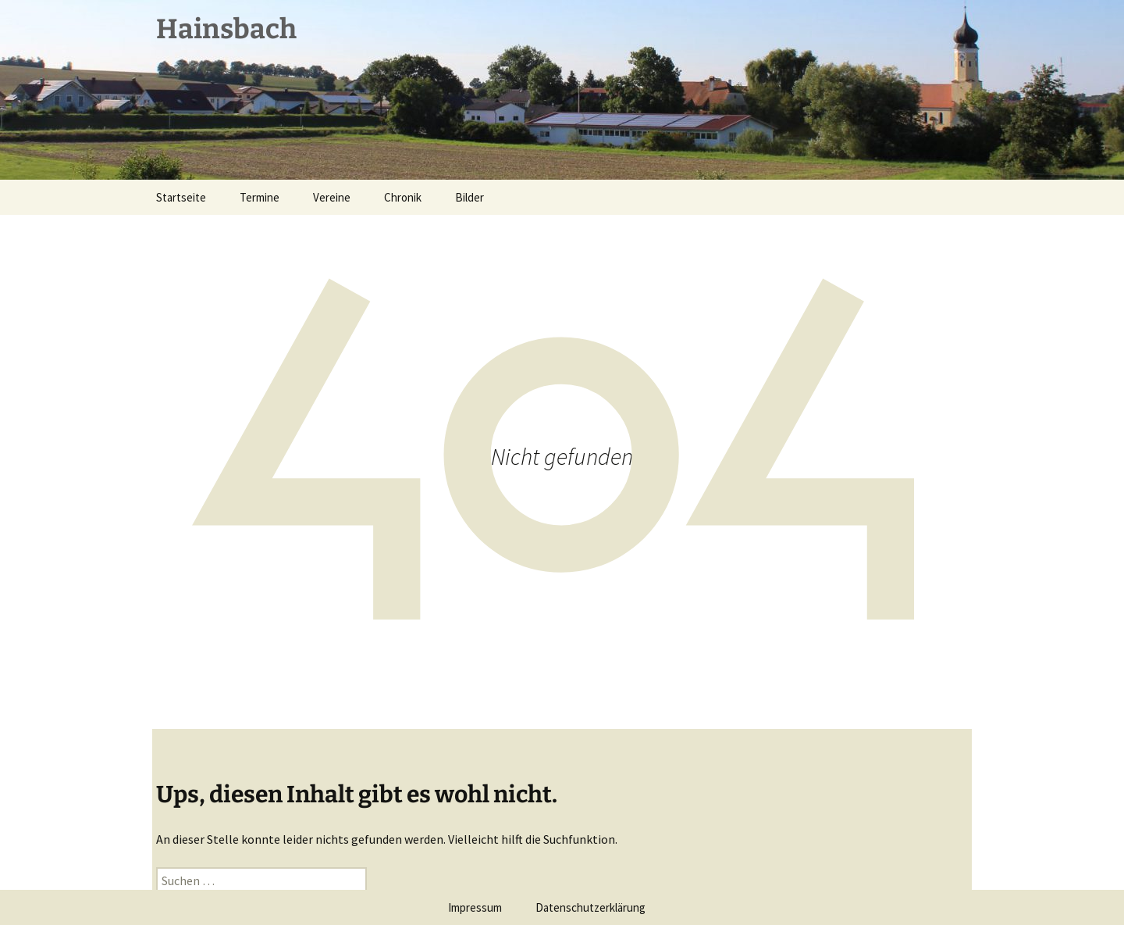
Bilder (469, 197)
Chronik (403, 197)
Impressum (475, 907)
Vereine (331, 197)
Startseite (181, 197)
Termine (259, 197)
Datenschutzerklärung (590, 907)
